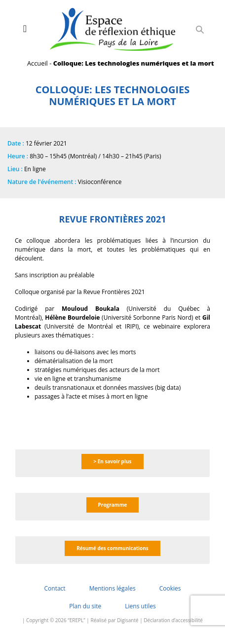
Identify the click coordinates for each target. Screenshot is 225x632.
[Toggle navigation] (25, 29)
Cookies (170, 588)
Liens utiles (140, 606)
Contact (55, 588)
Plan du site (85, 606)
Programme (112, 504)
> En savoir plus (112, 461)
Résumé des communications (112, 548)
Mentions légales (112, 588)
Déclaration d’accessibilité (173, 620)
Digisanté (127, 620)
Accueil (37, 63)
